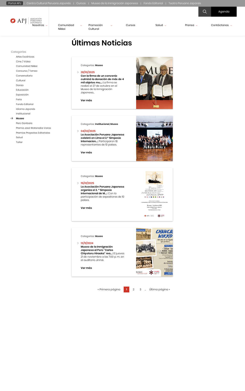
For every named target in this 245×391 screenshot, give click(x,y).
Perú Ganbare (24, 123)
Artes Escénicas (25, 56)
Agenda (223, 12)
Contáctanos (221, 25)
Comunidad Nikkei (70, 27)
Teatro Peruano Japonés (185, 3)
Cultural (20, 80)
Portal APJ (14, 3)
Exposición (22, 94)
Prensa (191, 25)
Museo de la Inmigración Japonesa (114, 3)
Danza (20, 85)
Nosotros (39, 25)
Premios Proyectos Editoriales (33, 132)
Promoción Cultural (100, 27)
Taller (19, 142)
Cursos (81, 3)
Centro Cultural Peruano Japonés (49, 3)
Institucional (23, 113)
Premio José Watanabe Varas (33, 128)
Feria (19, 99)
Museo (20, 118)
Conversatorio (24, 75)
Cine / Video (23, 61)
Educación (22, 89)
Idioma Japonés (25, 109)
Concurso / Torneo (26, 71)
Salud (160, 25)
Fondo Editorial (153, 3)
